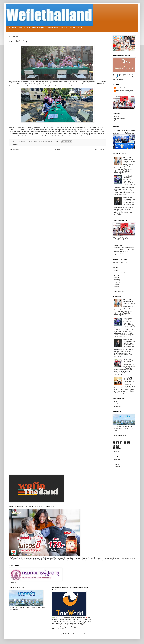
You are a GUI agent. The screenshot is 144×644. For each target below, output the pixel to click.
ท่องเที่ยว (116, 275)
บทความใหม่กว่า (15, 149)
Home (116, 270)
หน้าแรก (57, 149)
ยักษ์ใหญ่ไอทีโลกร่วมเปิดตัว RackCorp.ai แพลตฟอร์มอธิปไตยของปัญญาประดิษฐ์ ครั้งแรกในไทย (124, 181)
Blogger (86, 634)
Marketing (117, 280)
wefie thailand (120, 88)
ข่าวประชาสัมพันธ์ (119, 273)
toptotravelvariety (119, 119)
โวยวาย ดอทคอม (119, 121)
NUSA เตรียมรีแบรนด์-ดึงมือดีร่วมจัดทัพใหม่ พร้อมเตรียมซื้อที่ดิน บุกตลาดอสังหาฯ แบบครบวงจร (129, 202)
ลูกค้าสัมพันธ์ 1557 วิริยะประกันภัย (124, 247)
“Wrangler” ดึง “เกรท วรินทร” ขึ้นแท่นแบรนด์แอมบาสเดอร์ (129, 160)
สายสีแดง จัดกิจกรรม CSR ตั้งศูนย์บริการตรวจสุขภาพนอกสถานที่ (128, 362)
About (116, 404)
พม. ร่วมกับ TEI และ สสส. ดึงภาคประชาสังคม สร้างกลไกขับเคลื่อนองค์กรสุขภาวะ (128, 381)
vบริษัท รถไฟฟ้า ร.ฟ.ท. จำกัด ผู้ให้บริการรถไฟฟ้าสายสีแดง (124, 250)
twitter (116, 462)
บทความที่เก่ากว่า (100, 149)
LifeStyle (116, 286)
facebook (117, 460)
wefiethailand (118, 245)
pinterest (116, 464)
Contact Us (117, 406)
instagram (117, 466)
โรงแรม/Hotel (118, 284)
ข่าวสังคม (15, 144)
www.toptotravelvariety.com (124, 91)
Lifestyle (116, 277)
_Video (116, 289)
